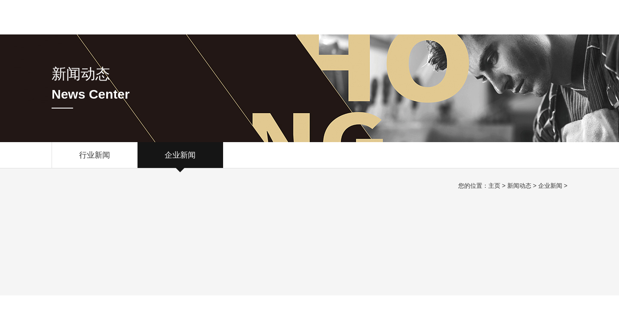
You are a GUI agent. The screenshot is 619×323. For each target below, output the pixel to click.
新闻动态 (519, 185)
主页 (494, 185)
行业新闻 (94, 159)
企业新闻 (180, 159)
